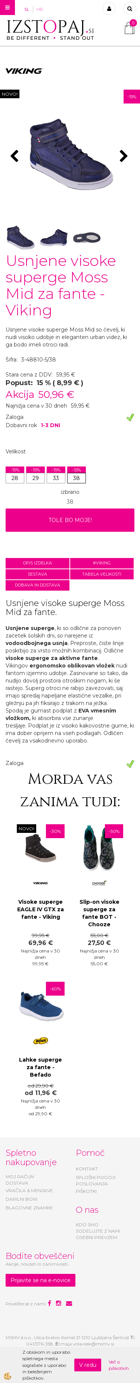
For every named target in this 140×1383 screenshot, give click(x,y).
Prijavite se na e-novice (40, 1280)
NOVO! (10, 94)
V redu (87, 1365)
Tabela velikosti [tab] (101, 574)
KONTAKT (87, 1169)
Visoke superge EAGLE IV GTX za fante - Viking (40, 909)
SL (26, 9)
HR (40, 9)
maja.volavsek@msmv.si (87, 1344)
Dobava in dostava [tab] (37, 585)
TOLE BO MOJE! (70, 520)
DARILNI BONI (21, 1199)
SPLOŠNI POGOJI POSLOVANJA (95, 1180)
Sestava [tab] (37, 574)
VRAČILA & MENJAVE (29, 1190)
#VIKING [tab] (102, 563)
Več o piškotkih (119, 1365)
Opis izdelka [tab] (37, 563)
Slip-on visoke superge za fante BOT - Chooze (99, 913)
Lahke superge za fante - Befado (40, 1067)
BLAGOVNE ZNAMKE (29, 1207)
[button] (124, 156)
